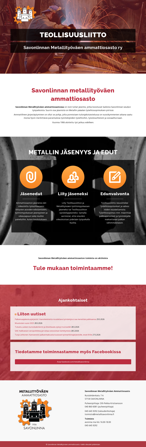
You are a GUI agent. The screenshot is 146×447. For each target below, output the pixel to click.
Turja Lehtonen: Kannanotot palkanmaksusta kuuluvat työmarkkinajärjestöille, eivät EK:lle (53, 334)
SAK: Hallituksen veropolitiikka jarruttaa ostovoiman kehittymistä (43, 331)
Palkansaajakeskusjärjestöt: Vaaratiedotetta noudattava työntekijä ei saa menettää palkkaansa (55, 319)
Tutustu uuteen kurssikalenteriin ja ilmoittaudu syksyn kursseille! (43, 327)
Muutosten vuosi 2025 (24, 323)
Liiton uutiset (31, 313)
